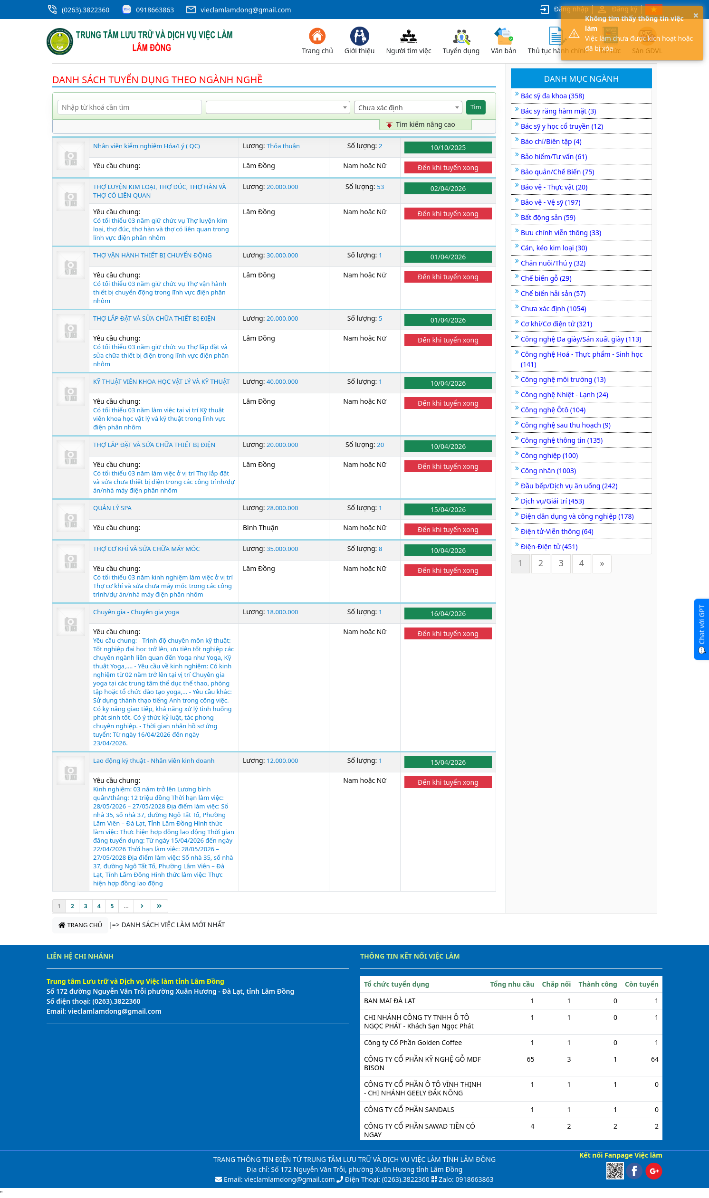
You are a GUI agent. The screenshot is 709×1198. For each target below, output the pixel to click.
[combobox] (278, 107)
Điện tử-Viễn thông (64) (557, 531)
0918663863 (155, 9)
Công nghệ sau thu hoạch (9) (566, 424)
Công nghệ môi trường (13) (563, 379)
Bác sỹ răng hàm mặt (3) (558, 110)
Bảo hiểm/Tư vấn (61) (554, 156)
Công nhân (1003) (548, 470)
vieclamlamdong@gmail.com (246, 9)
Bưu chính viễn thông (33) (561, 232)
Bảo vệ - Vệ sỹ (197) (550, 202)
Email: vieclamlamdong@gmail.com (278, 1179)
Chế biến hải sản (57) (553, 293)
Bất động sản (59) (548, 217)
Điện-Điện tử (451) (549, 546)
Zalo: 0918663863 (466, 1179)
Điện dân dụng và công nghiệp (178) (577, 516)
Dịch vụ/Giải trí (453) (552, 500)
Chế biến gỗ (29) (546, 278)
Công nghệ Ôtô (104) (553, 409)
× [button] (696, 15)
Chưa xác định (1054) (553, 308)
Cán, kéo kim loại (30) (554, 247)
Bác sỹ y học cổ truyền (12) (562, 126)
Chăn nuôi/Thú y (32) (553, 262)
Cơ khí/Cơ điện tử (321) (556, 323)
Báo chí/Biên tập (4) (551, 141)
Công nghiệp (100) (549, 455)
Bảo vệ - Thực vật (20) (554, 186)
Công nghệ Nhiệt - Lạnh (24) (564, 394)
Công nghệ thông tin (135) (562, 440)
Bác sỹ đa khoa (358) (552, 95)
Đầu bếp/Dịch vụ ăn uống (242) (569, 485)
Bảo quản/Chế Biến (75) (557, 171)
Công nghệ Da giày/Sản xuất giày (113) (581, 338)
